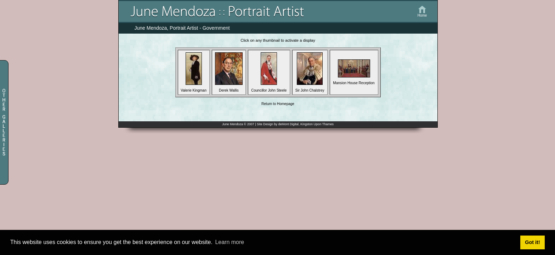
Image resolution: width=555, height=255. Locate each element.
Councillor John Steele (269, 88)
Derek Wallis (229, 88)
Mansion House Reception (353, 81)
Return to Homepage (277, 104)
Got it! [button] (532, 242)
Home (422, 15)
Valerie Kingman (193, 88)
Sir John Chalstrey (309, 88)
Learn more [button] (229, 242)
